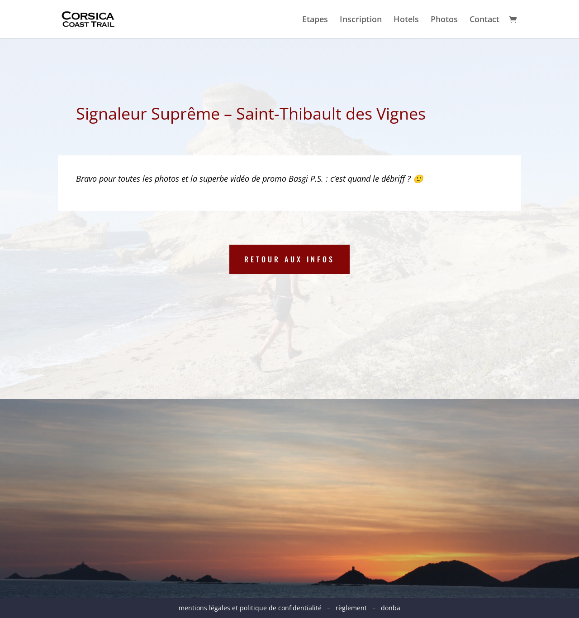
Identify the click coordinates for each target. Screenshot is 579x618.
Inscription (361, 20)
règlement (351, 608)
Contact (484, 20)
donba (390, 608)
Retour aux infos (289, 259)
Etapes (315, 20)
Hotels (406, 20)
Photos (444, 20)
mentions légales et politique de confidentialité (253, 608)
